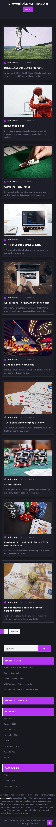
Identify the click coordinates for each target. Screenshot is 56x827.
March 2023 (9, 718)
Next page (14, 631)
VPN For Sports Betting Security (22, 244)
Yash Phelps (12, 62)
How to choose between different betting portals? (23, 609)
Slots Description (11, 786)
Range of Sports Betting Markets (23, 67)
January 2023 (10, 724)
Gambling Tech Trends (17, 186)
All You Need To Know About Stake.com (26, 302)
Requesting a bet (14, 125)
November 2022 (11, 735)
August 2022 (9, 752)
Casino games (12, 484)
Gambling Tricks (11, 780)
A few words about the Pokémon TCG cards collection (26, 544)
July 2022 (8, 757)
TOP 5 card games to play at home (24, 422)
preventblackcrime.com (28, 3)
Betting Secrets (10, 775)
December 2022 (11, 729)
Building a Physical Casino (19, 364)
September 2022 (11, 746)
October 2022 (10, 740)
